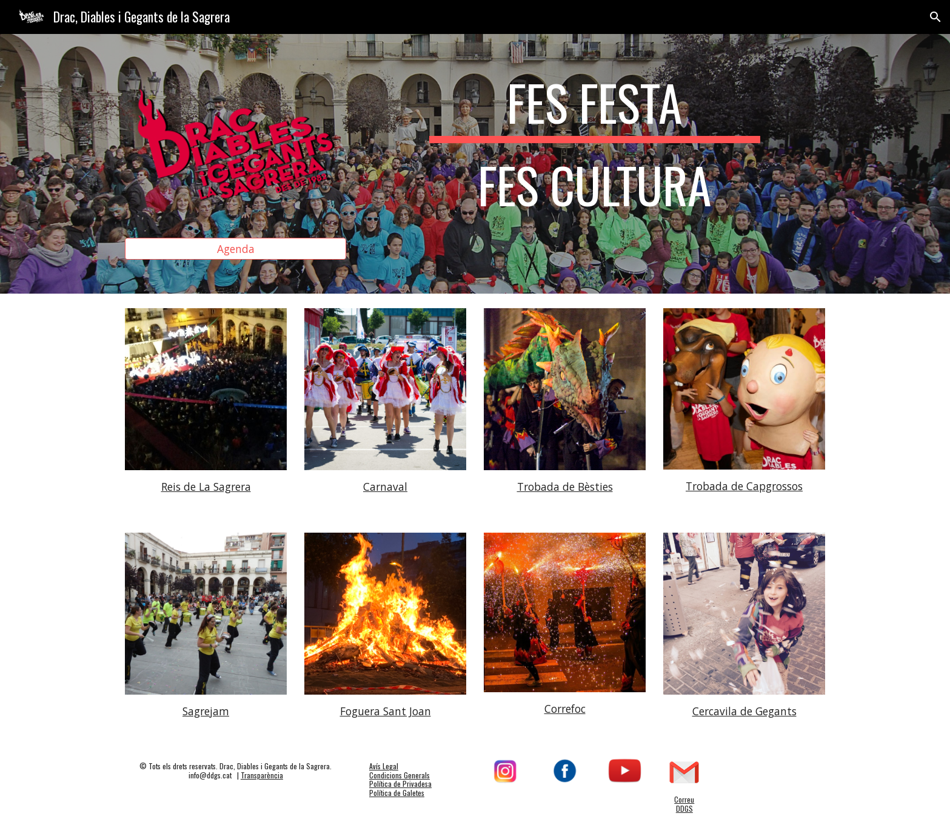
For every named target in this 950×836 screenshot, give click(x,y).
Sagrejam (205, 711)
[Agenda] (235, 249)
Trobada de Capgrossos (744, 486)
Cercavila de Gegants (744, 711)
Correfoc (565, 708)
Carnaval (385, 486)
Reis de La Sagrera (206, 486)
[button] (935, 17)
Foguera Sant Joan (385, 711)
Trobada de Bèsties (565, 486)
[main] (594, 149)
